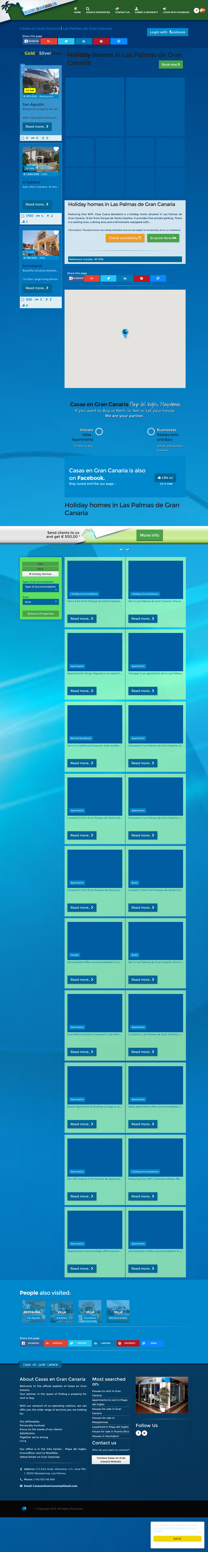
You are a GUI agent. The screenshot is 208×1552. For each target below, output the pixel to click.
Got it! (177, 1539)
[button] (125, 333)
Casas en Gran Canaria (40, 28)
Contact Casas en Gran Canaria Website (111, 1459)
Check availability (125, 238)
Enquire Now (163, 238)
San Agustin (33, 104)
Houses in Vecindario (105, 1436)
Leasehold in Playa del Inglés (110, 1426)
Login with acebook (167, 32)
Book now (171, 65)
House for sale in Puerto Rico (110, 1431)
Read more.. (37, 127)
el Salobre (31, 182)
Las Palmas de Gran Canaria (87, 28)
